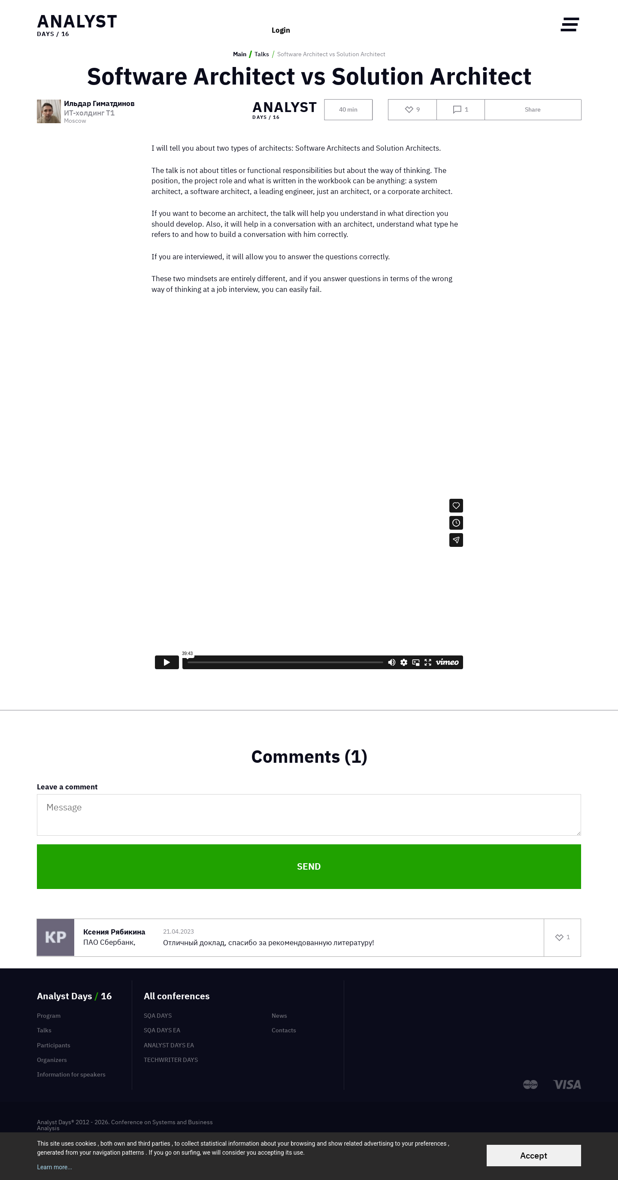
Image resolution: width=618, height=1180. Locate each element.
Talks (261, 54)
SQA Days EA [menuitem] (162, 1030)
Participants (53, 1045)
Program (49, 1015)
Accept (533, 1155)
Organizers (52, 1060)
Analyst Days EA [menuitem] (169, 1045)
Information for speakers (71, 1074)
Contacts (284, 1030)
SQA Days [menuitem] (158, 1015)
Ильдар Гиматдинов (99, 104)
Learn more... (54, 1167)
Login (281, 24)
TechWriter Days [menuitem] (171, 1060)
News (279, 1015)
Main (239, 54)
